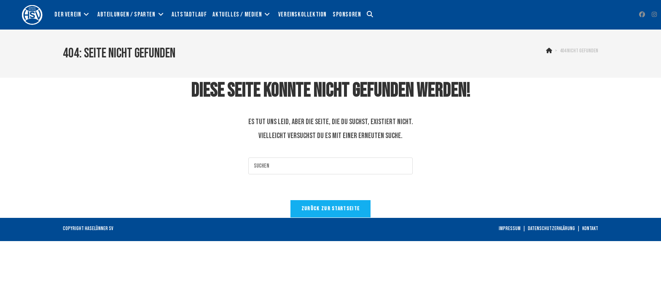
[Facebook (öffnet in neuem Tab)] (642, 14)
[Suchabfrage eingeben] (330, 165)
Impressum (510, 228)
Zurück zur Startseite (330, 208)
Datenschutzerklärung (551, 228)
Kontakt (590, 228)
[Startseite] (549, 50)
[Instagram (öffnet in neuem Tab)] (654, 14)
